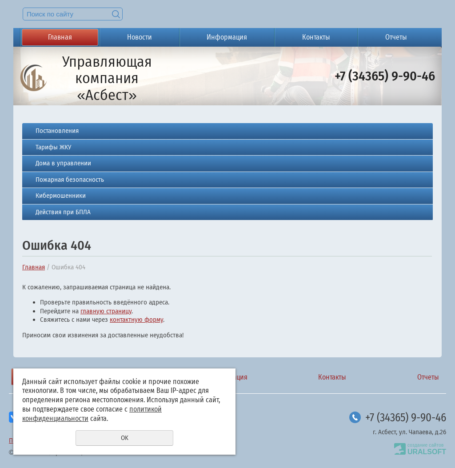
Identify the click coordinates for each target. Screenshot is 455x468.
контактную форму (136, 320)
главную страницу (106, 311)
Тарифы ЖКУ (53, 147)
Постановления (57, 131)
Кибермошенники (61, 196)
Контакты (316, 37)
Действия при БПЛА (63, 212)
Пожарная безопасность (70, 180)
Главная (60, 37)
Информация (227, 37)
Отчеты (396, 37)
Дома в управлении (63, 163)
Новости (139, 37)
